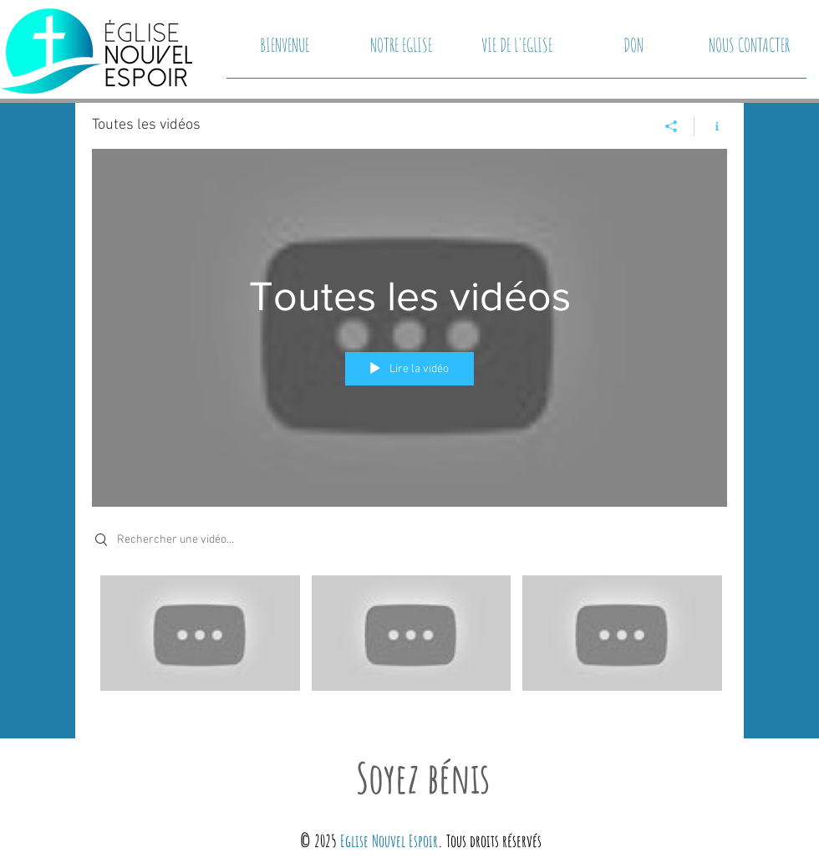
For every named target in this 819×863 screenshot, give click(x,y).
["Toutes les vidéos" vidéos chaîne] (409, 644)
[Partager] (671, 126)
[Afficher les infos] (710, 126)
